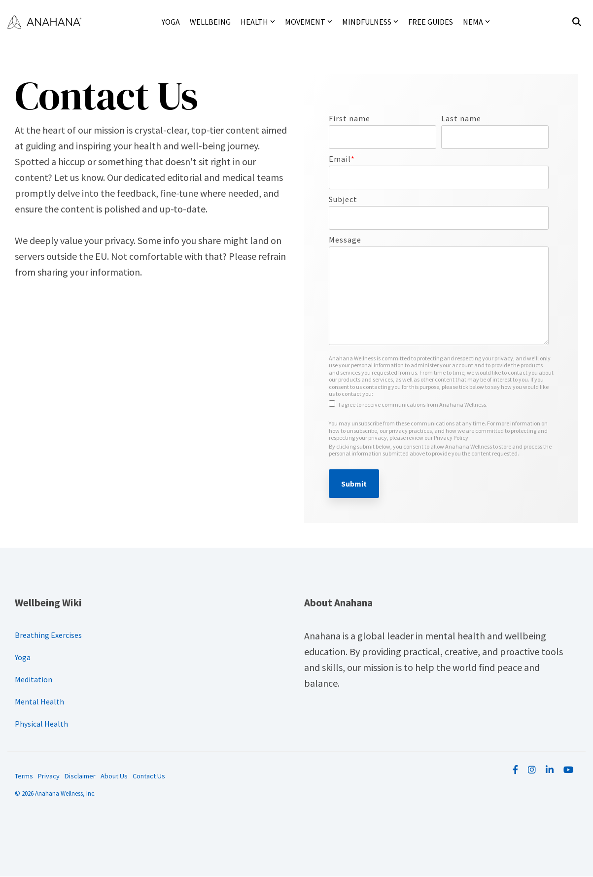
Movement (308, 22)
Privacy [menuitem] (49, 776)
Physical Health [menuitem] (41, 724)
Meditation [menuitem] (33, 679)
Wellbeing (210, 22)
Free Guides (430, 22)
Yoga (171, 22)
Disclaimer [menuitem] (80, 776)
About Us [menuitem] (114, 776)
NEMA (476, 22)
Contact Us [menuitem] (149, 776)
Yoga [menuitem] (23, 657)
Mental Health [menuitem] (39, 701)
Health (258, 22)
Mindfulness (370, 22)
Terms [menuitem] (24, 776)
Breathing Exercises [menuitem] (48, 635)
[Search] (576, 22)
